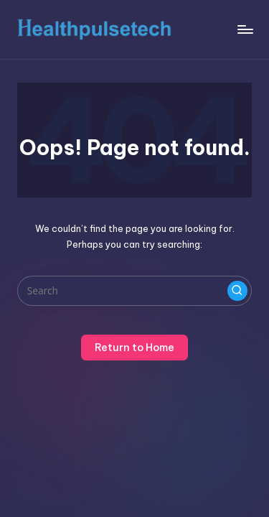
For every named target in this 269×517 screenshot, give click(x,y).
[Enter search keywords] (134, 291)
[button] (237, 291)
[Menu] (244, 29)
